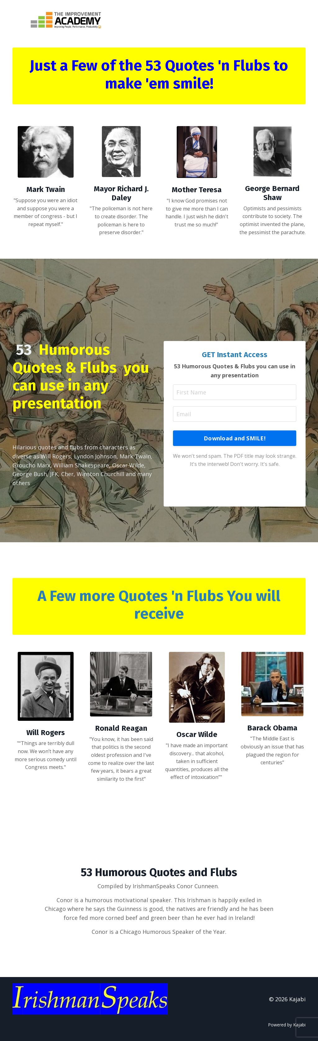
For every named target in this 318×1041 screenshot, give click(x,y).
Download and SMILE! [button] (235, 438)
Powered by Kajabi (287, 1025)
